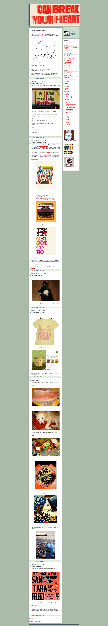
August (67, 102)
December (68, 96)
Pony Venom (67, 55)
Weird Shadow (68, 62)
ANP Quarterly (47, 152)
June (67, 117)
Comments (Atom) (38, 621)
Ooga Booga (67, 77)
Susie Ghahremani (52, 373)
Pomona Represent (36, 566)
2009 (66, 93)
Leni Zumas (44, 493)
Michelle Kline (43, 34)
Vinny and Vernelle (68, 72)
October (68, 99)
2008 (66, 94)
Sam (36, 568)
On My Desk (67, 50)
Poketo (66, 45)
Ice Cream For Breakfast (38, 312)
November (68, 97)
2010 (66, 91)
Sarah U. (73, 31)
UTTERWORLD (68, 42)
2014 (66, 84)
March (67, 122)
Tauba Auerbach (34, 159)
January (68, 125)
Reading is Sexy (68, 43)
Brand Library (67, 65)
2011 (66, 89)
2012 (66, 88)
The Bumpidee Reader (43, 146)
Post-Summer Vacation (37, 83)
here (42, 347)
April (67, 120)
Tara (39, 568)
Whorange (67, 73)
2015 (66, 83)
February (68, 124)
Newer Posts (31, 618)
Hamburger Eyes (68, 75)
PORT (66, 51)
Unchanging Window (69, 63)
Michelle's (42, 433)
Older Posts (58, 618)
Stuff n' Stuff (34, 380)
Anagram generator (68, 67)
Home (45, 618)
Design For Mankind (69, 68)
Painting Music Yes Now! (38, 30)
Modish (66, 70)
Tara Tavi (42, 303)
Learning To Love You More (70, 79)
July (67, 116)
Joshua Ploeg (47, 156)
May (67, 119)
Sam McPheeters (34, 303)
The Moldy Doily (68, 60)
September (68, 101)
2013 (66, 86)
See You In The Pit (36, 275)
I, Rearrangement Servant (38, 142)
